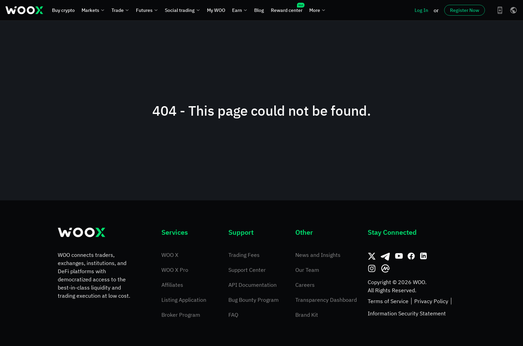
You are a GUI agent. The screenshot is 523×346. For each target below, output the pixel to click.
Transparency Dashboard (326, 299)
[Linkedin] (423, 256)
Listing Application (183, 299)
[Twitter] (372, 256)
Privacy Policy (431, 301)
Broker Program (180, 314)
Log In (421, 10)
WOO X (169, 254)
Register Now (464, 10)
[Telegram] (385, 256)
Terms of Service (388, 301)
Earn (239, 10)
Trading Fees (244, 254)
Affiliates (172, 284)
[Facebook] (411, 256)
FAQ (233, 314)
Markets (93, 10)
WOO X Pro (174, 269)
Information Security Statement (407, 313)
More (317, 10)
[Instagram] (372, 268)
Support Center (247, 269)
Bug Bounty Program (253, 299)
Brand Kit (306, 314)
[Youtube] (399, 256)
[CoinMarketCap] (385, 268)
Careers (305, 284)
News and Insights (318, 254)
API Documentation (252, 284)
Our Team (307, 269)
